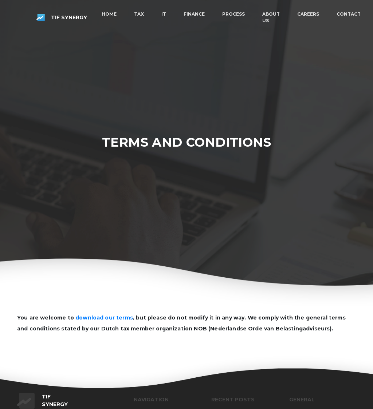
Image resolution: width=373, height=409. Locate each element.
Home (109, 14)
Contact (349, 14)
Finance (194, 14)
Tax (139, 14)
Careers (308, 14)
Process (233, 14)
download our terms (104, 317)
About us (271, 17)
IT (163, 14)
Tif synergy (61, 17)
